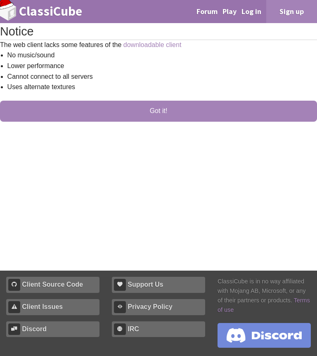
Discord (27, 329)
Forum (207, 11)
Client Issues (35, 307)
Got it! (159, 110)
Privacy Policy (143, 307)
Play (229, 11)
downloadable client (152, 44)
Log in (251, 11)
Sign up (291, 11)
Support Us (138, 285)
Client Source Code (45, 285)
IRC (126, 329)
